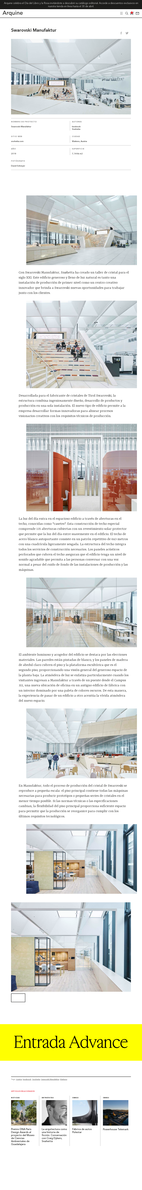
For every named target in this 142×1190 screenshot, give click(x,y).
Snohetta (36, 1079)
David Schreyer (18, 166)
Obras (75, 1098)
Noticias (15, 1098)
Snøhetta (76, 129)
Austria (19, 1079)
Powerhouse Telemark (115, 1129)
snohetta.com (17, 141)
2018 (13, 154)
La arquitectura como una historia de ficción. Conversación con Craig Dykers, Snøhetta (54, 1135)
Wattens (63, 1079)
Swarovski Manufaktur (50, 1079)
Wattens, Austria (79, 141)
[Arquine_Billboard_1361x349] (71, 1059)
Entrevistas (48, 1098)
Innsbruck (76, 127)
